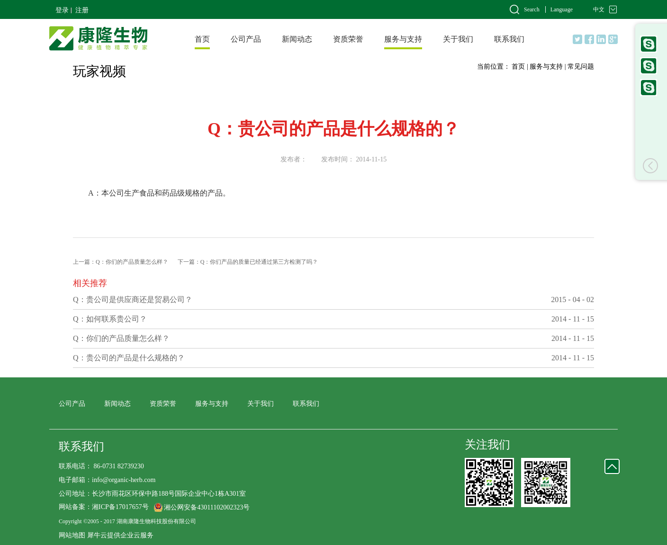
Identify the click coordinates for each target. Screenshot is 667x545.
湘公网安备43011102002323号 (207, 507)
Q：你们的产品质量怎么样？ (121, 338)
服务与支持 (546, 66)
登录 (62, 10)
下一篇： (248, 262)
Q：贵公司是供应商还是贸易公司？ (132, 299)
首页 (202, 39)
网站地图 (72, 535)
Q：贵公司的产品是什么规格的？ (129, 358)
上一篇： (120, 262)
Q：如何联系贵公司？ (110, 319)
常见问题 (581, 66)
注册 (82, 10)
